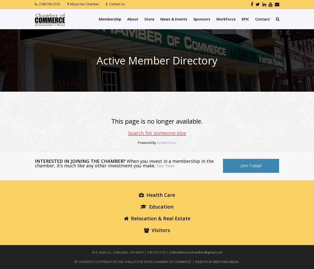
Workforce (226, 18)
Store (149, 18)
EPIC (245, 18)
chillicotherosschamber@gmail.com (195, 252)
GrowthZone (166, 142)
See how (165, 166)
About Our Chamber (84, 4)
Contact (262, 18)
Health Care (157, 195)
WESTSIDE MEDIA (226, 262)
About (132, 18)
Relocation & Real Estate (157, 218)
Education (157, 206)
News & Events (173, 18)
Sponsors (201, 18)
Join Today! (251, 165)
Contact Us (117, 4)
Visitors (157, 230)
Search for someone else (157, 133)
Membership (110, 18)
